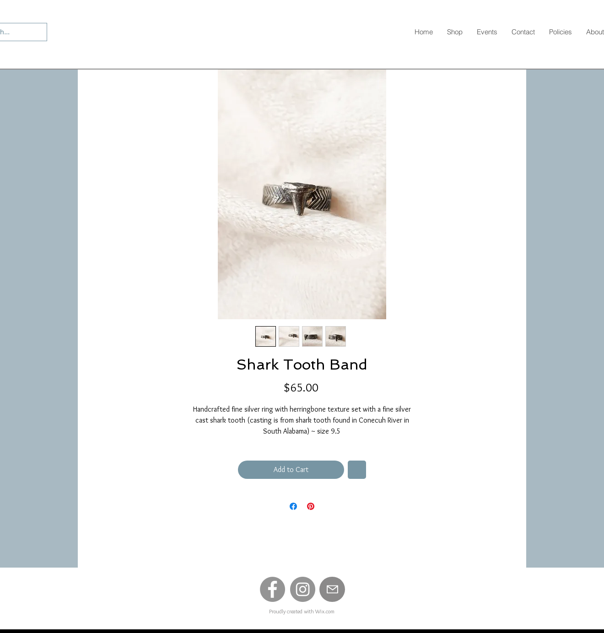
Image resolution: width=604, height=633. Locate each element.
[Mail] (332, 589)
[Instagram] (302, 589)
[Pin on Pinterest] (310, 506)
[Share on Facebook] (293, 506)
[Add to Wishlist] (357, 470)
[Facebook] (272, 589)
